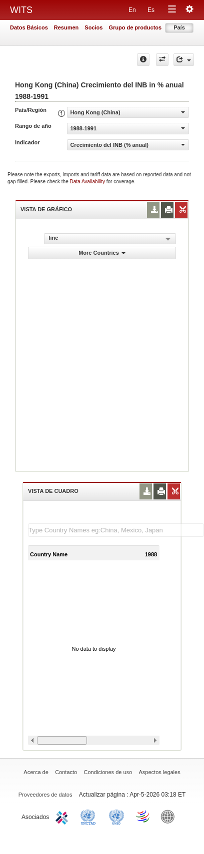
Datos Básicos (29, 27)
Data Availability (88, 181)
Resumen (66, 27)
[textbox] (116, 530)
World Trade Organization (144, 816)
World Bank (170, 816)
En (132, 9)
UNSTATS (116, 816)
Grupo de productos (135, 27)
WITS (21, 10)
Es (151, 9)
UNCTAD (90, 816)
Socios (93, 27)
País (179, 27)
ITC (64, 816)
